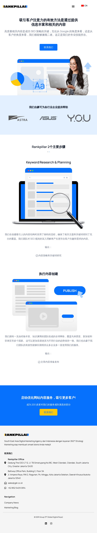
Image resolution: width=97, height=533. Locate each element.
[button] (73, 6)
